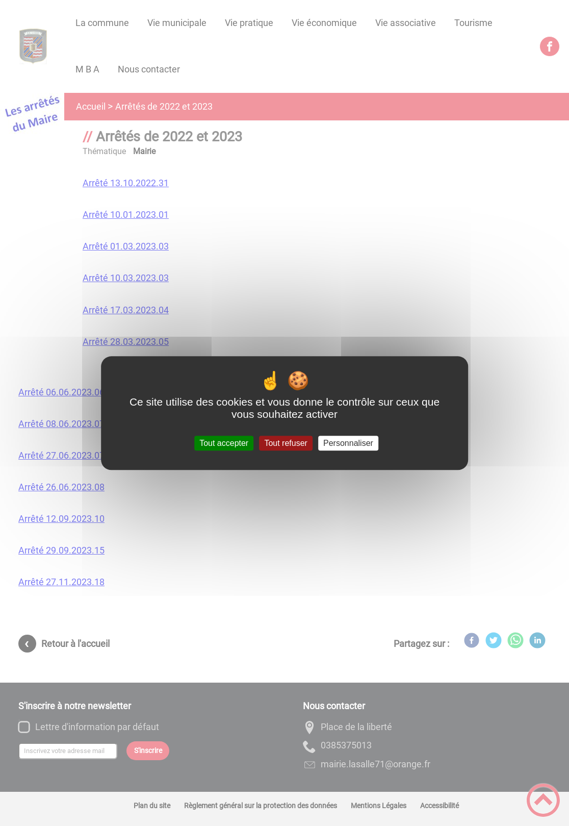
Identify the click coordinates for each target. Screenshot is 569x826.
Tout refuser (285, 443)
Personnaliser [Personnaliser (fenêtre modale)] (348, 443)
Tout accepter (223, 443)
